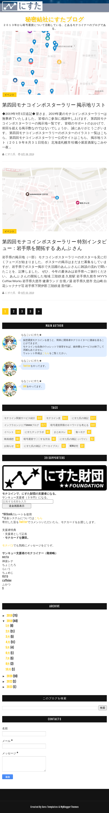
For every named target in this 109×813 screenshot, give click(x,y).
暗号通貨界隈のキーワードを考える (69, 425)
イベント (9, 94)
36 (30, 312)
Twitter (27, 365)
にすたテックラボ (34, 431)
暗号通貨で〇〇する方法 (37, 438)
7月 (8, 658)
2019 (10, 621)
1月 (8, 625)
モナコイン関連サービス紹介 (19, 418)
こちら (45, 353)
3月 (8, 636)
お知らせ (9, 445)
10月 (9, 669)
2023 (10, 687)
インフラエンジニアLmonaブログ (21, 425)
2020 (10, 676)
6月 (8, 653)
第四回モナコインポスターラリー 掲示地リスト (54, 105)
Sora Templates (50, 806)
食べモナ (80, 431)
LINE (25, 386)
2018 (10, 615)
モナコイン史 (53, 418)
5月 (8, 647)
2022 (10, 681)
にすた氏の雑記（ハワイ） (74, 438)
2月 (8, 631)
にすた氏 (10, 154)
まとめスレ (60, 431)
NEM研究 (74, 445)
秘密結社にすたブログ (54, 19)
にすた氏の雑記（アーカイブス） (42, 445)
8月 (8, 663)
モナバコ (7, 545)
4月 (8, 642)
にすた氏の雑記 (80, 418)
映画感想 (9, 438)
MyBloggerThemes (70, 806)
